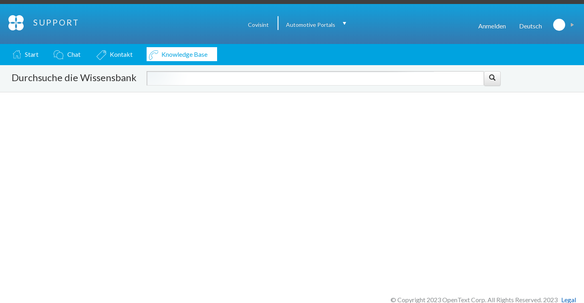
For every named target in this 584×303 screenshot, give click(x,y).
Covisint (258, 24)
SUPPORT (56, 22)
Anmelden (492, 26)
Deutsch (530, 26)
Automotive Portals (310, 24)
